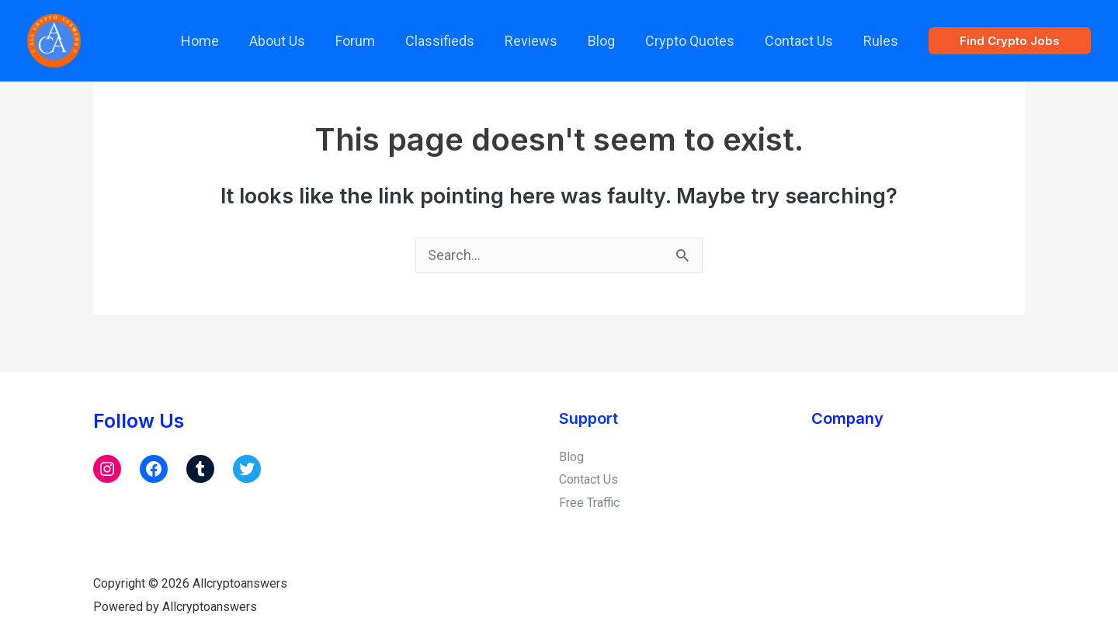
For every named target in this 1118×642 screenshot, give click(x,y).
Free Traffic (589, 502)
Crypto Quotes (695, 41)
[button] (1010, 40)
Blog (609, 41)
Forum (370, 41)
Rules (881, 41)
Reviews (541, 41)
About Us (294, 41)
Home (219, 41)
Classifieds (452, 41)
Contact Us (802, 41)
